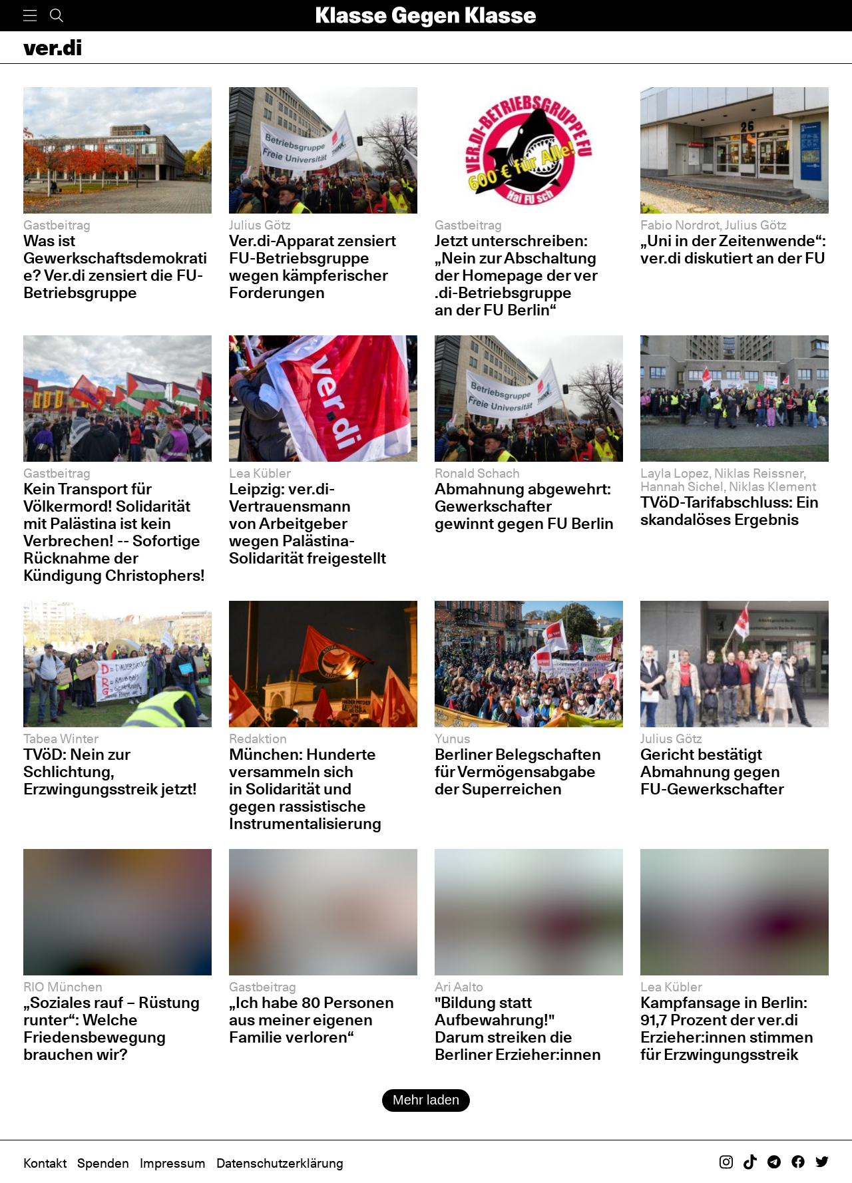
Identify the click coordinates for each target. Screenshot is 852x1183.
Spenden (103, 1163)
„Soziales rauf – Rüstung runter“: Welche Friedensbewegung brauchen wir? (111, 1028)
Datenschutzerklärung (279, 1163)
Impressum (173, 1163)
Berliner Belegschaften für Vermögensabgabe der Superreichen (518, 771)
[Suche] (56, 16)
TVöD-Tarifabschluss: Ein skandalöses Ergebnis (729, 510)
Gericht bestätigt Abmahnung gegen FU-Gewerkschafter (712, 771)
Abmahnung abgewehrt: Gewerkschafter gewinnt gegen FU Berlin (524, 506)
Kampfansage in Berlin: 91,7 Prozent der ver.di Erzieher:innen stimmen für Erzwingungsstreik (726, 1028)
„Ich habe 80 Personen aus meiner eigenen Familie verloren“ (311, 1020)
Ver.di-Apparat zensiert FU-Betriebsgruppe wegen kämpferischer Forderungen (312, 266)
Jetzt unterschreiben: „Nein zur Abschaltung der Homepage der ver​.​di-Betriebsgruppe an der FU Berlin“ (516, 275)
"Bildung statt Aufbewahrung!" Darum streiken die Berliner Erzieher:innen (518, 1028)
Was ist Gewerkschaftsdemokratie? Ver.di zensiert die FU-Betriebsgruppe (115, 266)
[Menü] (30, 16)
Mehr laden (426, 1100)
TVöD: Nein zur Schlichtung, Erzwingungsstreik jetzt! (110, 771)
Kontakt (45, 1163)
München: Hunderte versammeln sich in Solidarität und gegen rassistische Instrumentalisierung (305, 789)
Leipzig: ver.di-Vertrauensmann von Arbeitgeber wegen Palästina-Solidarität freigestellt (307, 523)
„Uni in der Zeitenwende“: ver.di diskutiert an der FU (733, 249)
